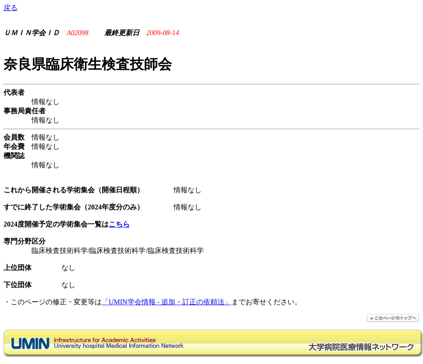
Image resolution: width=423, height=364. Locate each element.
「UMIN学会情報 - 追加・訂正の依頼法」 (166, 302)
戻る (11, 7)
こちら (119, 224)
